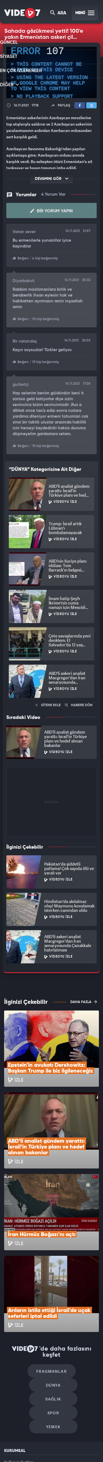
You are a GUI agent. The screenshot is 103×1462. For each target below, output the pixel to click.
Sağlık (30, 1310)
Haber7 (39, 1453)
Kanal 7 (22, 1442)
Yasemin (70, 1453)
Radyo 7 (42, 1442)
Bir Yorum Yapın (51, 210)
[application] (51, 72)
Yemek (53, 1327)
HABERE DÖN (79, 703)
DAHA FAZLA (83, 999)
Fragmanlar (28, 1294)
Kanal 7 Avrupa (61, 1442)
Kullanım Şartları (19, 1362)
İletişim (10, 1387)
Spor (77, 1310)
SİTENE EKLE (48, 703)
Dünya (75, 1294)
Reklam (11, 1375)
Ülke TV (78, 1442)
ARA (58, 13)
